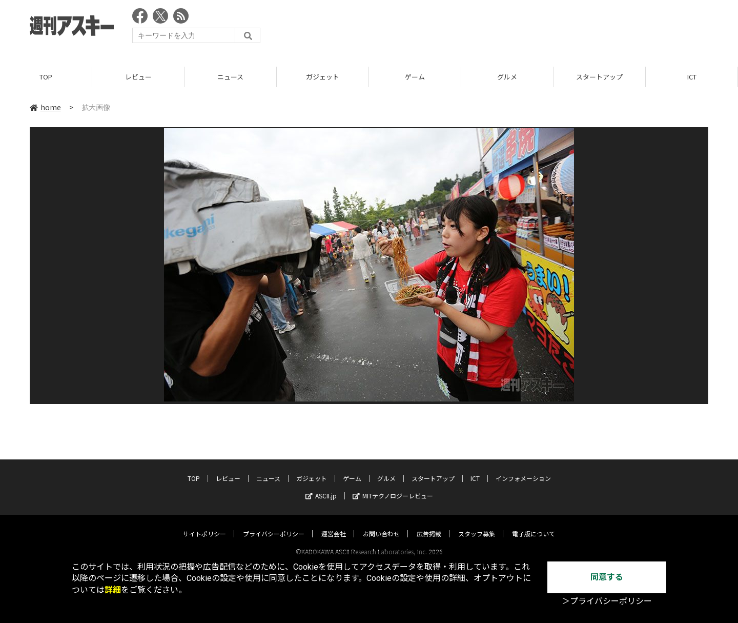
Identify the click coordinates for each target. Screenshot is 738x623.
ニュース (230, 77)
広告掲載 (429, 524)
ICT (691, 77)
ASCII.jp (321, 486)
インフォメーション (523, 469)
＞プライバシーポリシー (607, 601)
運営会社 (333, 524)
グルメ (507, 77)
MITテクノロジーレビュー (393, 486)
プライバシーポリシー (273, 524)
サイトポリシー (204, 524)
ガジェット (322, 77)
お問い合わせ (381, 524)
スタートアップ (599, 77)
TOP (45, 77)
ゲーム (415, 77)
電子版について (533, 524)
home (45, 107)
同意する (606, 577)
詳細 (113, 590)
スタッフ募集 (476, 524)
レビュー (138, 77)
